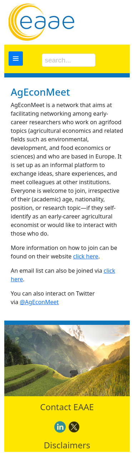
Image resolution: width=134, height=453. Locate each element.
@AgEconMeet (39, 302)
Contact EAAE (67, 407)
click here (85, 256)
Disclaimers (67, 445)
